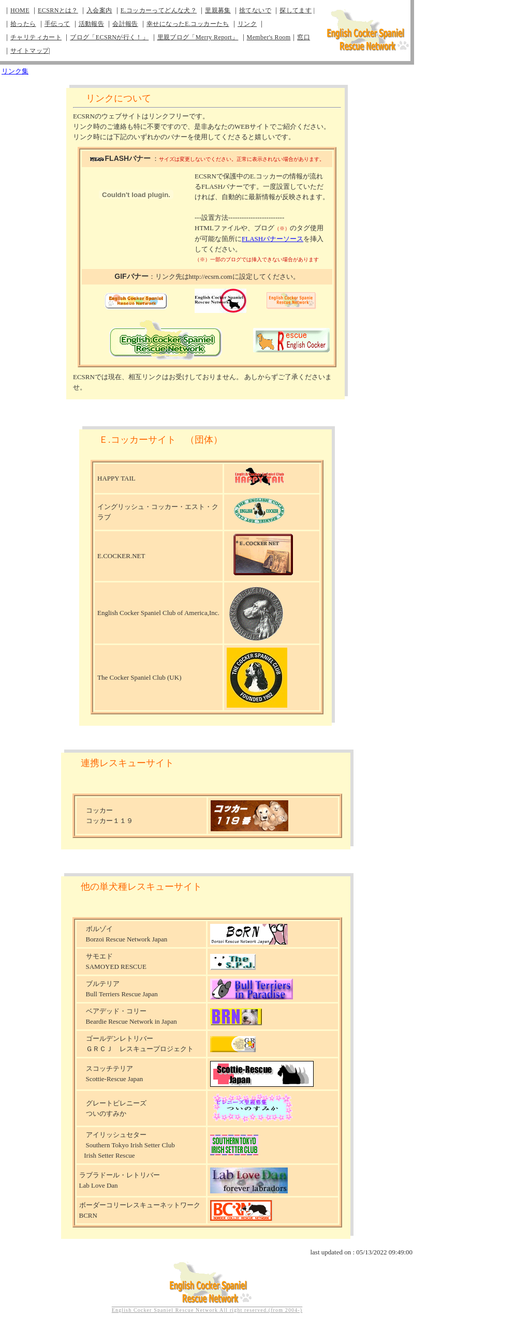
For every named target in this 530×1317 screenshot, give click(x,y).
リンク (247, 23)
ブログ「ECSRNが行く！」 (109, 37)
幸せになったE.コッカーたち (187, 23)
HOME (20, 10)
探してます (295, 10)
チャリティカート (36, 37)
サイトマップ (29, 50)
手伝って (57, 23)
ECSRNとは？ (58, 10)
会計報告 (125, 23)
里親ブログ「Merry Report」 (198, 37)
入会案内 (99, 10)
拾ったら (23, 23)
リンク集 (15, 71)
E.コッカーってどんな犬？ (159, 10)
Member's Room (269, 37)
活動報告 (92, 23)
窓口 (303, 37)
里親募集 (218, 10)
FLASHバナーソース (272, 239)
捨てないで (255, 10)
